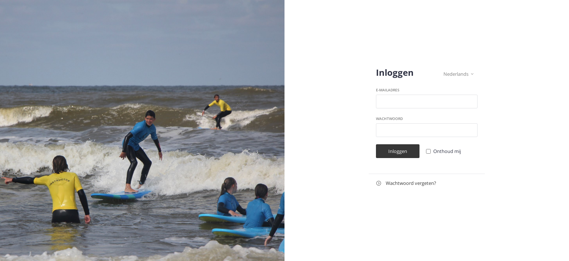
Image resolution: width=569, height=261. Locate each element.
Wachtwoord (389, 118)
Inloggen (397, 151)
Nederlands (458, 74)
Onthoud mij (447, 151)
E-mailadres (388, 89)
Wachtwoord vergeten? (406, 183)
